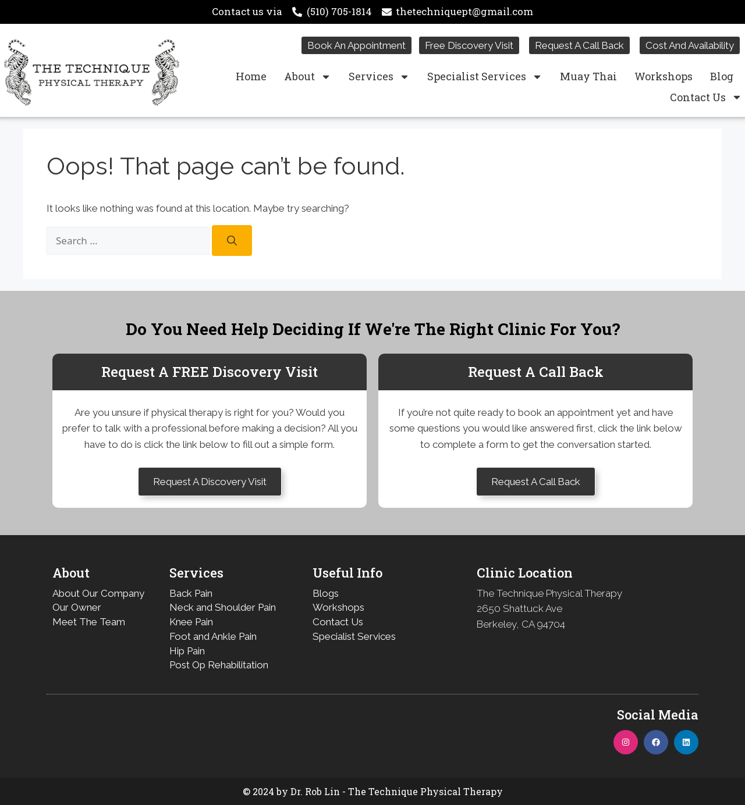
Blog (721, 76)
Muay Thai (588, 76)
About (307, 76)
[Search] (232, 240)
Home (251, 76)
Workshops (663, 76)
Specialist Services (484, 76)
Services (379, 76)
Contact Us (706, 97)
